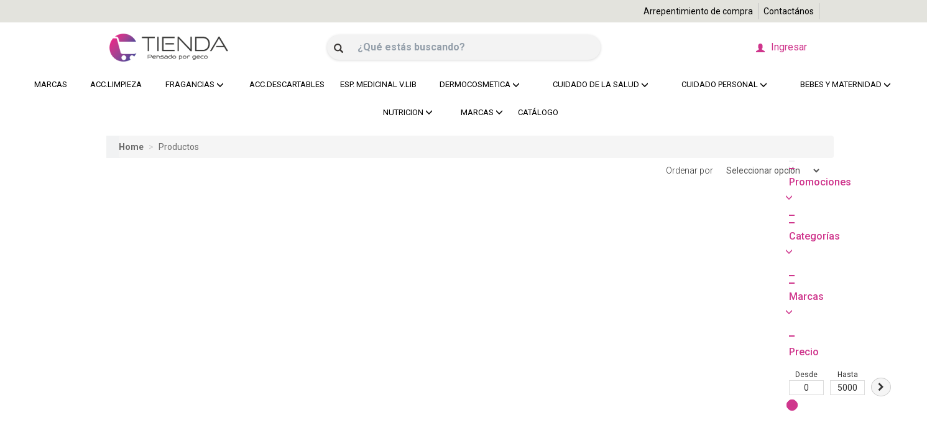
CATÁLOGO (538, 112)
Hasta (164, 267)
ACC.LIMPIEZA (114, 84)
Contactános (788, 11)
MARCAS (50, 84)
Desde (123, 267)
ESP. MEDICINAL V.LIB (375, 84)
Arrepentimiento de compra (698, 11)
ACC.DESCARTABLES (283, 84)
